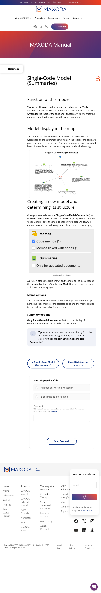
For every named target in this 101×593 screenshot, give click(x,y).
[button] (64, 387)
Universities (8, 495)
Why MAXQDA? (22, 18)
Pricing (66, 18)
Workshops (26, 517)
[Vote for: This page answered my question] (61, 387)
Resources (53, 18)
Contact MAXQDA (65, 496)
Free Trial (6, 504)
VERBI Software (65, 488)
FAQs (23, 522)
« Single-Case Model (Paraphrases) (43, 364)
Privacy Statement (73, 547)
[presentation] (61, 430)
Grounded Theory (45, 496)
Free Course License (6, 512)
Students (6, 500)
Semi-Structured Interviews (45, 505)
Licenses (6, 486)
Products (38, 18)
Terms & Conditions (89, 547)
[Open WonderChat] (94, 587)
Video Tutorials (25, 511)
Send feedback (62, 441)
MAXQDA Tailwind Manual (25, 502)
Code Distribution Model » (78, 364)
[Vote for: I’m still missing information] (61, 396)
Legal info (59, 547)
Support (76, 18)
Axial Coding (46, 521)
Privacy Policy (86, 510)
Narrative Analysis (44, 515)
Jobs (63, 501)
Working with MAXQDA (47, 488)
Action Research (44, 527)
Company (65, 506)
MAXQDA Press (25, 529)
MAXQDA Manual (25, 492)
